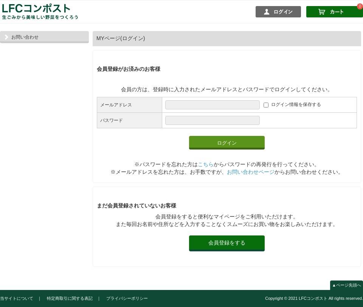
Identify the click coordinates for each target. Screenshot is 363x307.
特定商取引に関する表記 (70, 298)
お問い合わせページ (251, 172)
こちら (206, 164)
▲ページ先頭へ (346, 285)
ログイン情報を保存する (296, 105)
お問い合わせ (25, 37)
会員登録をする (226, 243)
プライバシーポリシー (127, 298)
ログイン (227, 143)
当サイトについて (16, 298)
